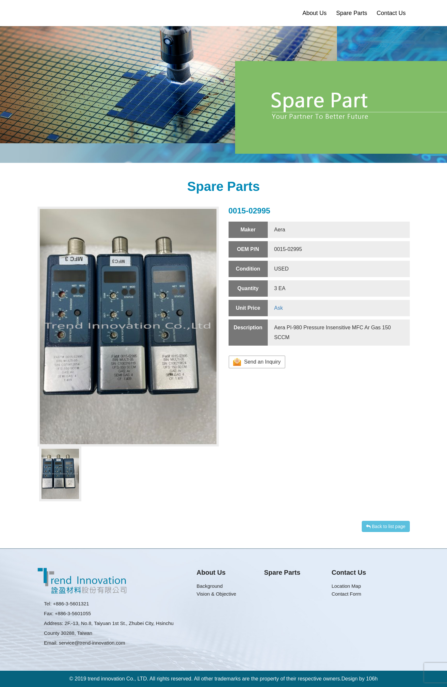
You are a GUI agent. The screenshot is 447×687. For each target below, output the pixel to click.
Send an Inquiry (257, 362)
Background (210, 586)
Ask (278, 308)
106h (372, 678)
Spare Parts (351, 13)
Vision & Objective (216, 594)
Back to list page (386, 526)
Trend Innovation (60, 13)
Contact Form (346, 594)
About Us (314, 13)
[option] (128, 326)
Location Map (346, 586)
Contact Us (391, 13)
